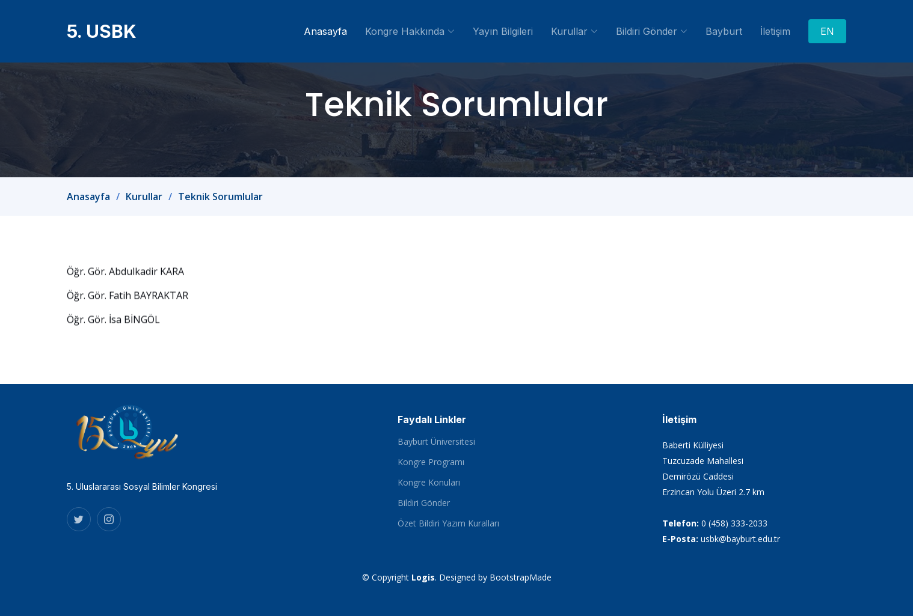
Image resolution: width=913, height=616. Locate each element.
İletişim (775, 31)
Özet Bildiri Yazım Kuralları (448, 523)
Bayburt (724, 31)
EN (827, 31)
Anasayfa (325, 31)
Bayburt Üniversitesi (436, 442)
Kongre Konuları (429, 482)
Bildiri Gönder (424, 503)
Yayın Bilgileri (503, 31)
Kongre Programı (431, 462)
